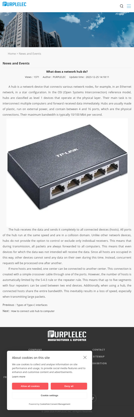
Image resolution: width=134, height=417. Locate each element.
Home (12, 54)
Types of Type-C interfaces (32, 305)
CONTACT (98, 349)
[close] (85, 357)
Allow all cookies (30, 386)
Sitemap (99, 356)
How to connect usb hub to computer (33, 311)
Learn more (18, 376)
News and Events (30, 54)
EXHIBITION (99, 363)
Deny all (68, 386)
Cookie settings (49, 395)
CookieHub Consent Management (55, 404)
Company (35, 349)
